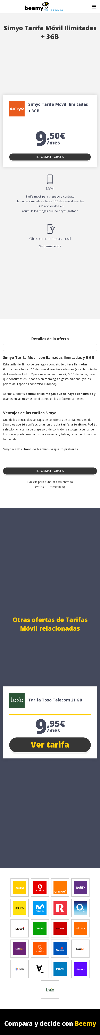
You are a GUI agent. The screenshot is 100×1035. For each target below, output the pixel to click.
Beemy (85, 1023)
